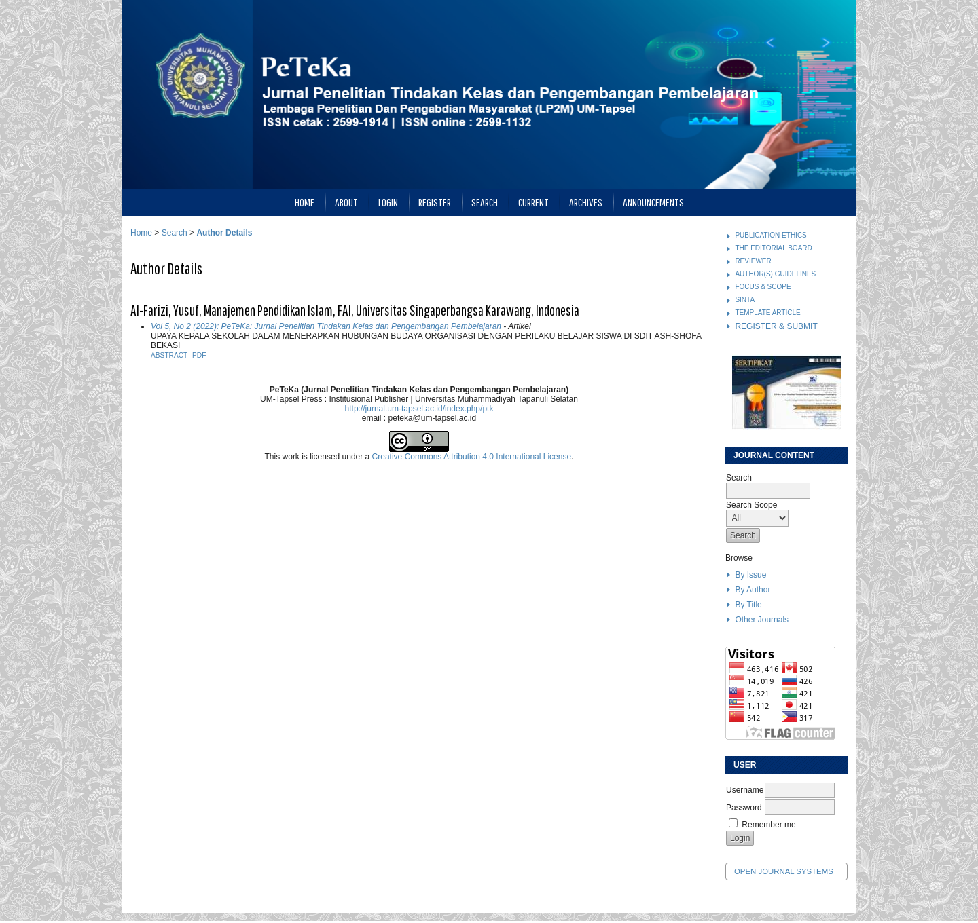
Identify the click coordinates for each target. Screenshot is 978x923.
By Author (752, 590)
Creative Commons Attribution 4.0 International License (472, 457)
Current (533, 201)
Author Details (224, 233)
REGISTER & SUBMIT (776, 326)
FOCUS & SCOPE (763, 286)
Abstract (169, 355)
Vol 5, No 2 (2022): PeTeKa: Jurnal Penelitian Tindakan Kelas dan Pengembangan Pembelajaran (326, 326)
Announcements (653, 201)
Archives (585, 201)
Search (484, 201)
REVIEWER (753, 261)
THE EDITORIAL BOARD (773, 248)
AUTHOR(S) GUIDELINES (775, 274)
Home (304, 201)
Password (744, 807)
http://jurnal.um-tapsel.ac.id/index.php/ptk (419, 408)
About (346, 201)
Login (388, 201)
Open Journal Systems (783, 871)
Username (744, 790)
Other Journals (762, 619)
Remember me (768, 824)
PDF (199, 355)
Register (434, 201)
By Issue (750, 575)
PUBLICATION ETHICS (770, 235)
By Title (748, 604)
